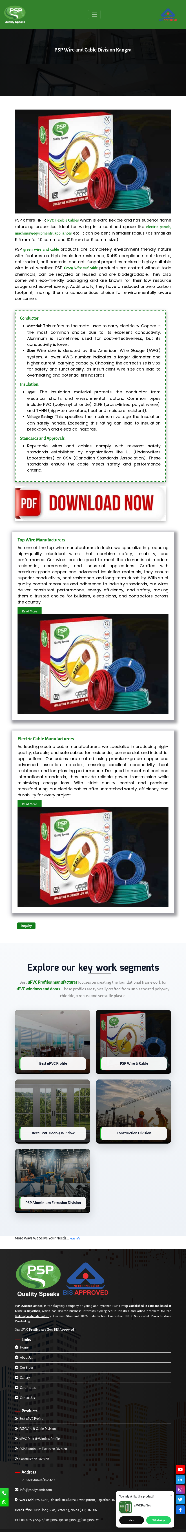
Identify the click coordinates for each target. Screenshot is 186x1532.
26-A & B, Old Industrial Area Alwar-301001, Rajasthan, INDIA (68, 1495)
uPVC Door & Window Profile (37, 1434)
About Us (24, 1353)
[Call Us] (4, 1493)
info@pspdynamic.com (33, 1485)
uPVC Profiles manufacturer (52, 982)
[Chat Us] (4, 1502)
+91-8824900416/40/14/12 (37, 1475)
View (132, 1520)
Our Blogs (24, 1363)
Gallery (22, 1373)
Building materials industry (33, 1311)
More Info (75, 1234)
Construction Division (32, 1454)
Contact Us (25, 1393)
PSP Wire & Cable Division (35, 1424)
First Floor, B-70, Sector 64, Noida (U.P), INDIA (56, 1505)
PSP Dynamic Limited (28, 1301)
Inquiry (26, 926)
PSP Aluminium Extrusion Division (41, 1444)
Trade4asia (147, 1529)
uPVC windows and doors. (38, 989)
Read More (29, 611)
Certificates (25, 1383)
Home (22, 1343)
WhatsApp (158, 1520)
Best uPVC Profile (29, 1414)
